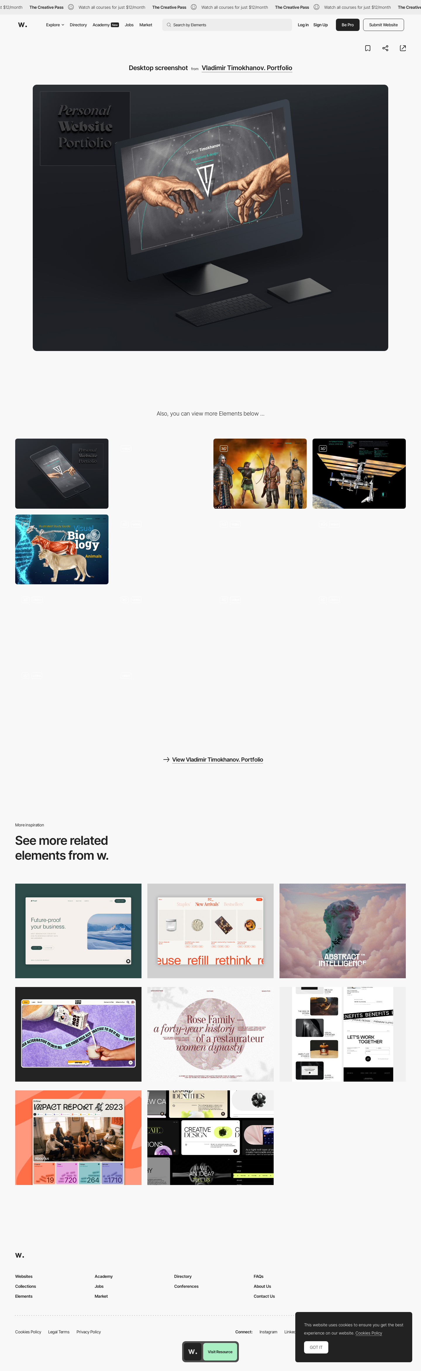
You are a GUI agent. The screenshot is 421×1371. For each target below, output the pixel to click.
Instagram (268, 1331)
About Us (262, 1286)
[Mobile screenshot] (61, 473)
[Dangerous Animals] (161, 549)
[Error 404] (161, 473)
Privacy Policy (89, 1331)
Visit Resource (220, 1351)
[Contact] (161, 701)
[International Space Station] (359, 473)
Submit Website (383, 24)
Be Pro (348, 24)
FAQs (258, 1276)
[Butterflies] (260, 549)
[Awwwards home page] (192, 1351)
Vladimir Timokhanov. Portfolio (247, 68)
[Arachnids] (359, 549)
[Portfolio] (61, 701)
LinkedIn (291, 1331)
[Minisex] (161, 625)
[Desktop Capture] (78, 931)
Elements (23, 1296)
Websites (23, 1276)
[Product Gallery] (210, 931)
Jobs (129, 24)
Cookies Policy (28, 1331)
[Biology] (61, 549)
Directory (78, 24)
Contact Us (264, 1296)
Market (145, 24)
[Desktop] (342, 931)
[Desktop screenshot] (210, 1034)
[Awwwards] (22, 24)
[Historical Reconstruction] (260, 473)
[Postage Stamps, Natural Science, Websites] (61, 625)
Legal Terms (59, 1331)
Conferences (186, 1286)
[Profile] (359, 625)
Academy (106, 24)
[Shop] (260, 625)
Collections (25, 1286)
